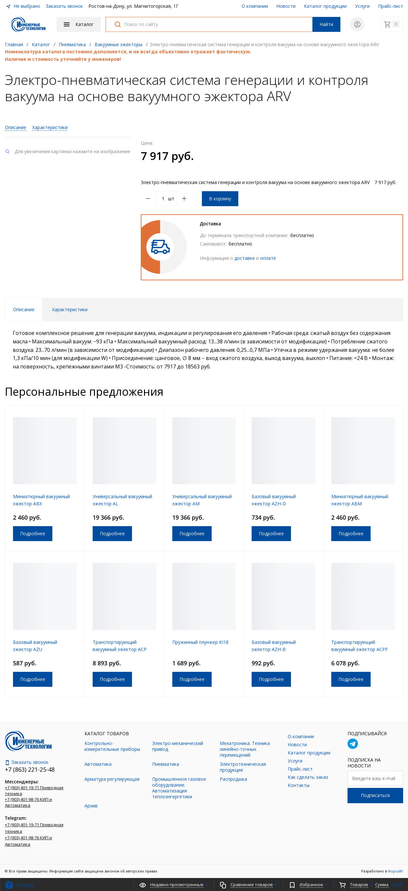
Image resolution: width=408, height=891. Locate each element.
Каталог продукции (325, 6)
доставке (244, 258)
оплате (268, 258)
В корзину (220, 198)
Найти (326, 24)
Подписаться (375, 795)
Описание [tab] (23, 309)
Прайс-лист (390, 6)
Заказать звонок (64, 6)
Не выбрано (23, 6)
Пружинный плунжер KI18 (200, 642)
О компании (255, 6)
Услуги (362, 6)
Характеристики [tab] (69, 309)
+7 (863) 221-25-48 (30, 769)
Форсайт (395, 871)
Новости (286, 6)
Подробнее (32, 533)
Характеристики (50, 127)
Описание (15, 127)
